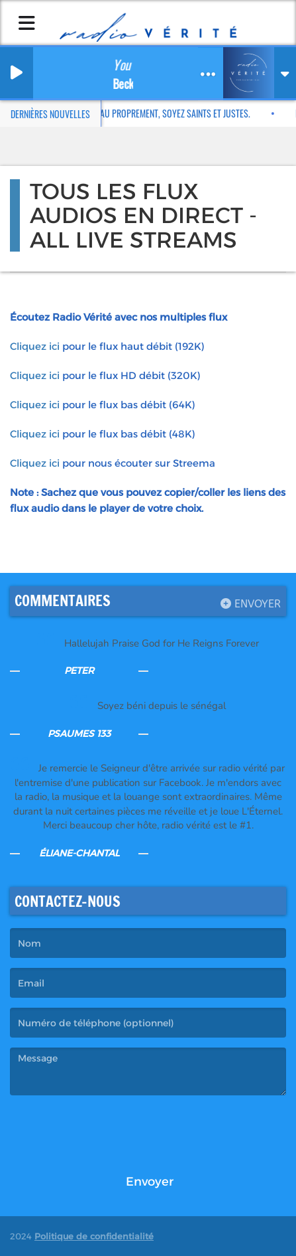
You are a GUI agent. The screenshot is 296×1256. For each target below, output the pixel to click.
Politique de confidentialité (94, 1236)
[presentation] (110, 1131)
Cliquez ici (35, 346)
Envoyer (251, 603)
